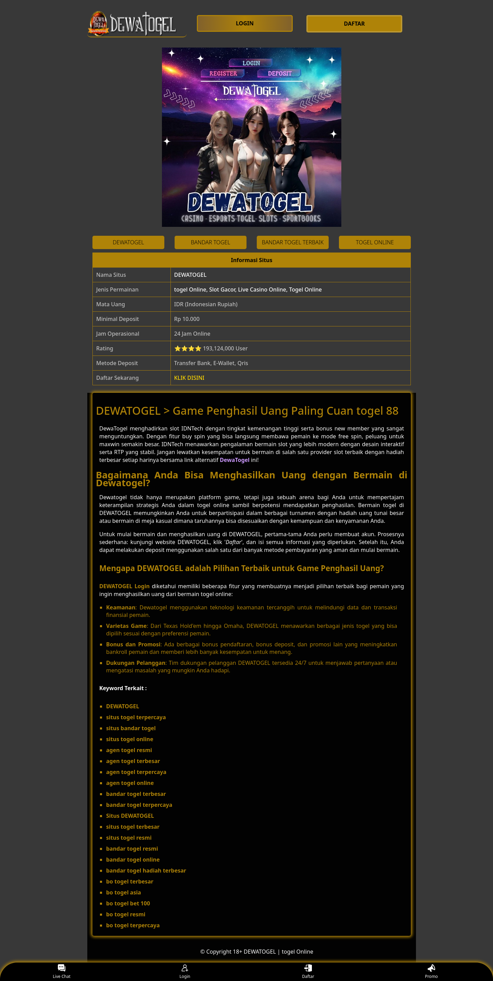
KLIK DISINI (189, 378)
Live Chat (61, 972)
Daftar (308, 972)
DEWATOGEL (190, 275)
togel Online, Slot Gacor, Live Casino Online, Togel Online (248, 289)
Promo (431, 972)
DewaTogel (235, 460)
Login (184, 972)
